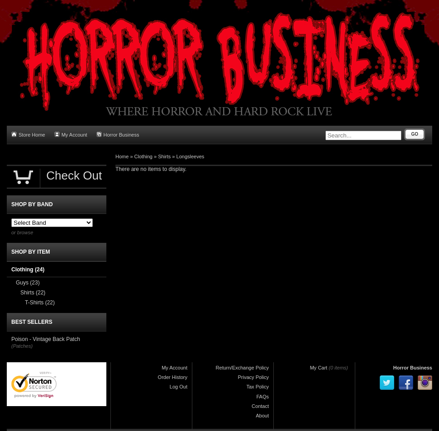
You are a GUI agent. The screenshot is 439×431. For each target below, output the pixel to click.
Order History (172, 377)
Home (122, 156)
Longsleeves (191, 156)
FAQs (262, 396)
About (262, 415)
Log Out (178, 386)
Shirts (164, 156)
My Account (70, 134)
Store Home (28, 134)
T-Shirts (40, 302)
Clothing (143, 156)
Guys (28, 282)
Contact (260, 406)
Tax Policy (257, 386)
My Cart (319, 367)
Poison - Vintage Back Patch (45, 339)
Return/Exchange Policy (242, 367)
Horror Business (117, 134)
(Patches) (22, 346)
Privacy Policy (253, 377)
